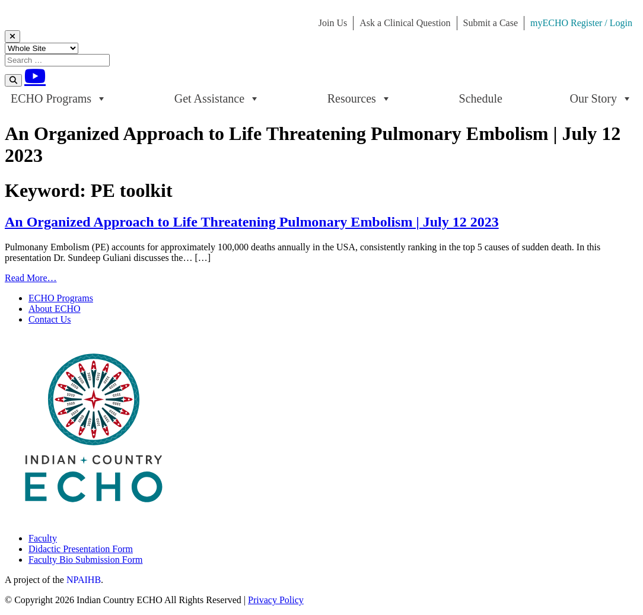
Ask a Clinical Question (404, 23)
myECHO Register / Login (581, 23)
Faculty (42, 538)
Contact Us (49, 319)
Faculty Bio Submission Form (85, 560)
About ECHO (54, 309)
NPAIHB (83, 580)
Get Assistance (217, 98)
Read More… (31, 278)
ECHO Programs (59, 98)
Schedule (480, 98)
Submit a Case (490, 23)
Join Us (333, 23)
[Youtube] (35, 75)
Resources (359, 98)
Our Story (601, 98)
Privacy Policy (276, 600)
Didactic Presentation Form (80, 549)
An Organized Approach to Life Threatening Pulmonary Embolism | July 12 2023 (252, 222)
